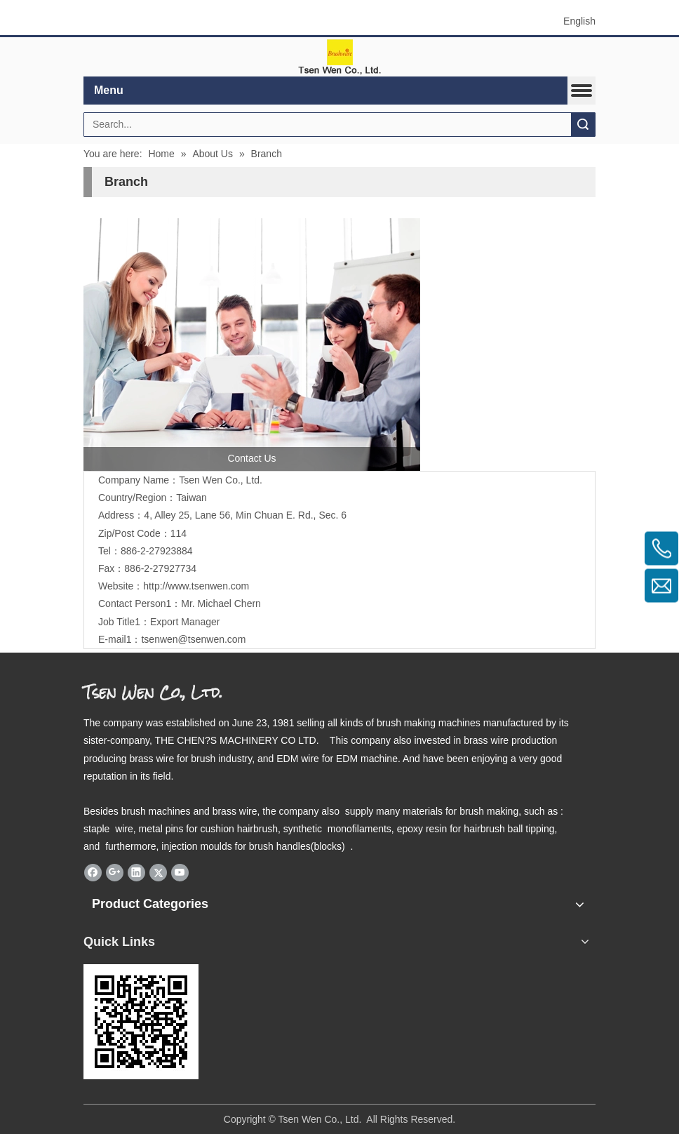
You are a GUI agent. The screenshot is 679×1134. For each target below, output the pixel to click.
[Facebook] (93, 873)
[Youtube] (180, 873)
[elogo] (339, 57)
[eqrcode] (141, 1021)
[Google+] (114, 873)
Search (583, 124)
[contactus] (251, 344)
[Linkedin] (136, 873)
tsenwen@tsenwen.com (193, 639)
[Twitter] (158, 873)
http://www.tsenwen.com (196, 586)
